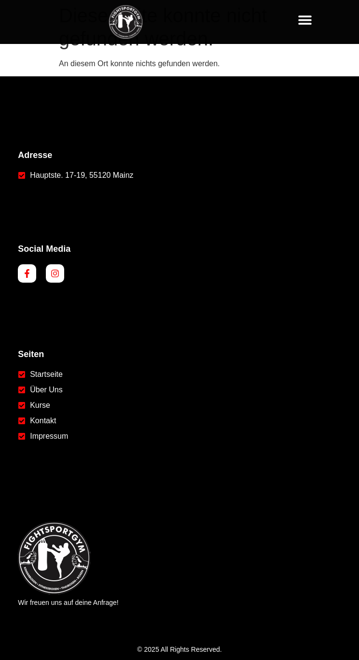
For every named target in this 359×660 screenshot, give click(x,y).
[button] (305, 19)
